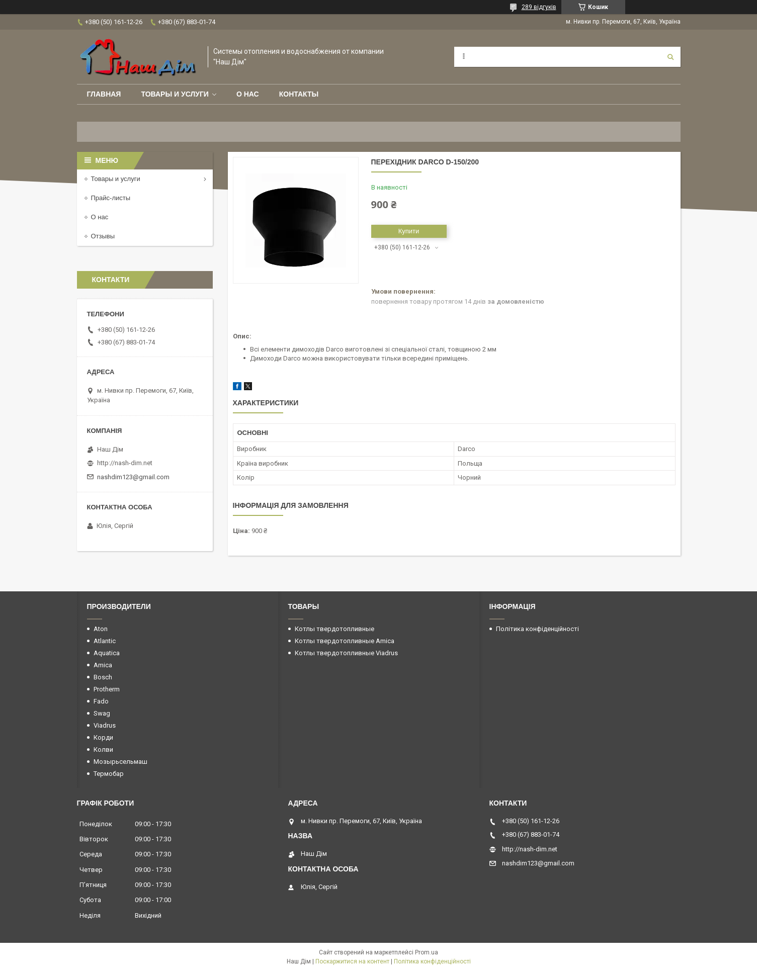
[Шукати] (670, 57)
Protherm (107, 689)
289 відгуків (539, 7)
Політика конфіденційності (537, 629)
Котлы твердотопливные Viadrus (346, 653)
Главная (104, 94)
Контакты (298, 94)
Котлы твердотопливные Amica (344, 641)
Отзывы (103, 236)
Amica (103, 665)
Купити (408, 231)
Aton (101, 629)
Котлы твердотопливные (334, 629)
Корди (103, 737)
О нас (247, 94)
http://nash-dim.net (124, 463)
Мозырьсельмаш (120, 761)
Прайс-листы (111, 198)
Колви (103, 749)
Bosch (103, 677)
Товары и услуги (175, 94)
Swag (102, 713)
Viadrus (105, 725)
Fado (101, 701)
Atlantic (105, 641)
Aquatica (107, 653)
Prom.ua (426, 952)
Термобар (109, 773)
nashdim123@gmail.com (133, 477)
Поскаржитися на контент (352, 961)
